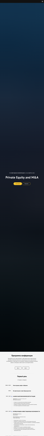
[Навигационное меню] (42, 1)
